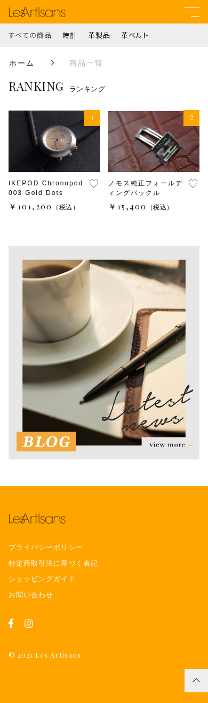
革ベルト (135, 35)
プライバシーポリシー (46, 547)
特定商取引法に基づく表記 (53, 563)
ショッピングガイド (42, 579)
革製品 (99, 35)
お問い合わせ (31, 595)
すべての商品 (30, 35)
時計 (69, 35)
